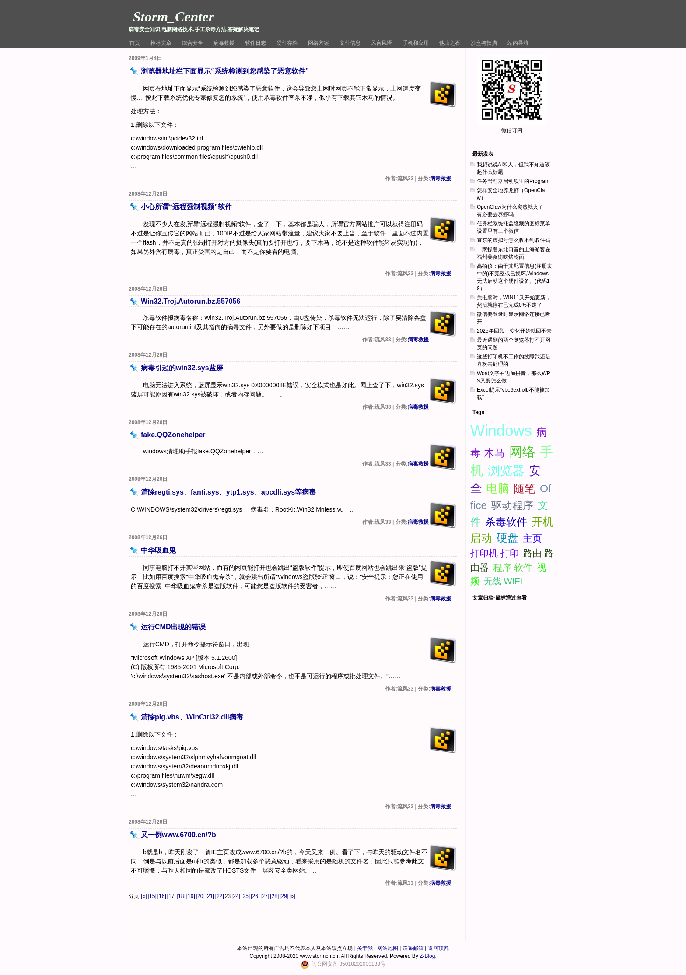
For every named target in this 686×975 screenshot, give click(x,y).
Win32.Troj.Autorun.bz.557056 (190, 301)
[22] (219, 896)
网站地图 (387, 948)
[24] (235, 896)
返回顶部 (438, 948)
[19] (190, 896)
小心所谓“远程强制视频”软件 (186, 206)
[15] (152, 896)
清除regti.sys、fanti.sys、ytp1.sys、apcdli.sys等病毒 (228, 492)
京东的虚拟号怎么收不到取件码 (513, 240)
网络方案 (318, 43)
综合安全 (192, 43)
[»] (292, 896)
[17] (171, 896)
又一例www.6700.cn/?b (178, 834)
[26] (255, 896)
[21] (210, 896)
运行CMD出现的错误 (173, 627)
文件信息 (350, 43)
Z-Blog (427, 956)
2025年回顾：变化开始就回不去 (514, 331)
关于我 (365, 948)
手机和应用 (415, 43)
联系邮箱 (413, 948)
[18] (181, 896)
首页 (135, 43)
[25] (245, 896)
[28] (274, 896)
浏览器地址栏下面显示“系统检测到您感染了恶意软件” (225, 71)
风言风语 (381, 43)
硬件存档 (287, 43)
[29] (284, 896)
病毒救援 (224, 43)
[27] (264, 896)
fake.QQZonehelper (173, 434)
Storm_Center (173, 17)
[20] (200, 896)
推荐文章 (161, 43)
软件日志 (255, 43)
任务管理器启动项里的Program (513, 181)
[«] (144, 896)
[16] (162, 896)
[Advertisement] (514, 534)
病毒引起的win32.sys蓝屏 (182, 368)
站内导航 (518, 43)
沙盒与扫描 (484, 43)
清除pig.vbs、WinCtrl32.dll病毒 (192, 717)
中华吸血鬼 (158, 550)
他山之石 (449, 43)
